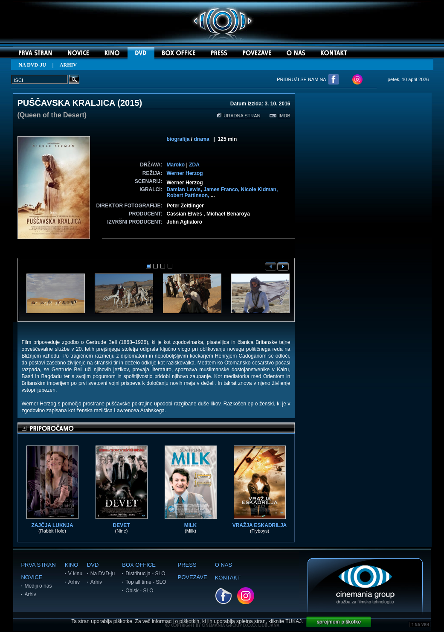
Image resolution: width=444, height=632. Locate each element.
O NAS (223, 565)
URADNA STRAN (238, 115)
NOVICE (31, 577)
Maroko (176, 165)
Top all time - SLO (145, 582)
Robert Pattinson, (189, 195)
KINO (71, 565)
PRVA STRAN (38, 565)
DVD (93, 565)
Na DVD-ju (102, 574)
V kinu (75, 574)
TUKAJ (293, 621)
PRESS (187, 565)
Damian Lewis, (185, 189)
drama (201, 139)
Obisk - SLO (139, 591)
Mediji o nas (38, 586)
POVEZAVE (192, 577)
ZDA (194, 165)
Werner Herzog (185, 173)
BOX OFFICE (139, 565)
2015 (129, 103)
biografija (178, 139)
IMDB (280, 115)
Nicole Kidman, (259, 189)
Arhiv (30, 594)
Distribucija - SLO (145, 574)
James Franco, (222, 189)
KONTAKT (228, 577)
